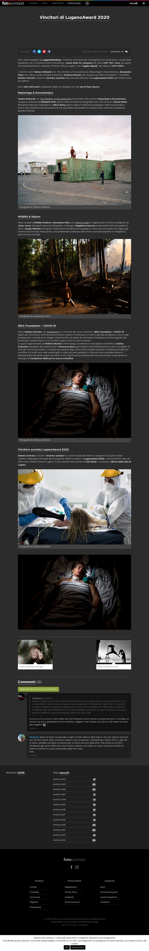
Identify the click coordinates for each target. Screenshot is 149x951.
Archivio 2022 (59, 789)
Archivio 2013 (59, 835)
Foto (44, 3)
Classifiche (57, 3)
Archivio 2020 (59, 800)
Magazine (34, 902)
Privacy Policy (71, 892)
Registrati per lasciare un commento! (38, 689)
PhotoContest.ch (72, 902)
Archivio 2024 (59, 779)
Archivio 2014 (59, 830)
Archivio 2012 (59, 840)
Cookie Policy (78, 947)
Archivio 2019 (59, 805)
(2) (119, 51)
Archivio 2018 (59, 810)
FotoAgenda (35, 907)
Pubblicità (69, 897)
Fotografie (34, 892)
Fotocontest (13, 3)
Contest (33, 3)
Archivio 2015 (59, 825)
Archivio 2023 (59, 784)
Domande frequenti (109, 892)
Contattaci (105, 902)
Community (74, 3)
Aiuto (102, 887)
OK (66, 947)
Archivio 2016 (59, 820)
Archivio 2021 (59, 794)
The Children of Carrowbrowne (55, 99)
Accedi (134, 3)
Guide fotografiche (108, 897)
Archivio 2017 (59, 815)
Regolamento (71, 887)
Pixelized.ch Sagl (89, 922)
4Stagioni (34, 737)
